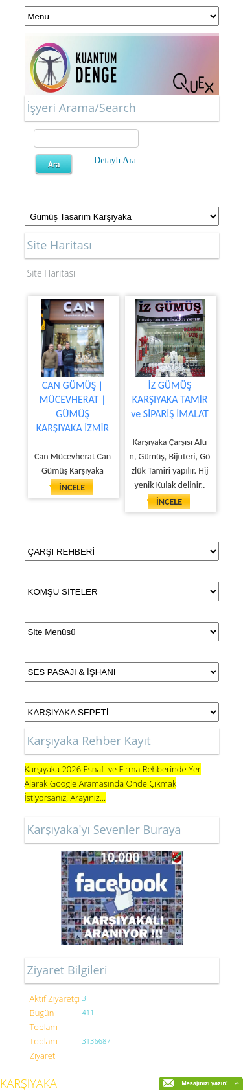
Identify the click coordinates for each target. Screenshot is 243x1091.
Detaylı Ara (115, 160)
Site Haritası (51, 273)
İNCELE (72, 487)
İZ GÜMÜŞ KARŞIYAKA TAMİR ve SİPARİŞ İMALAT (170, 399)
